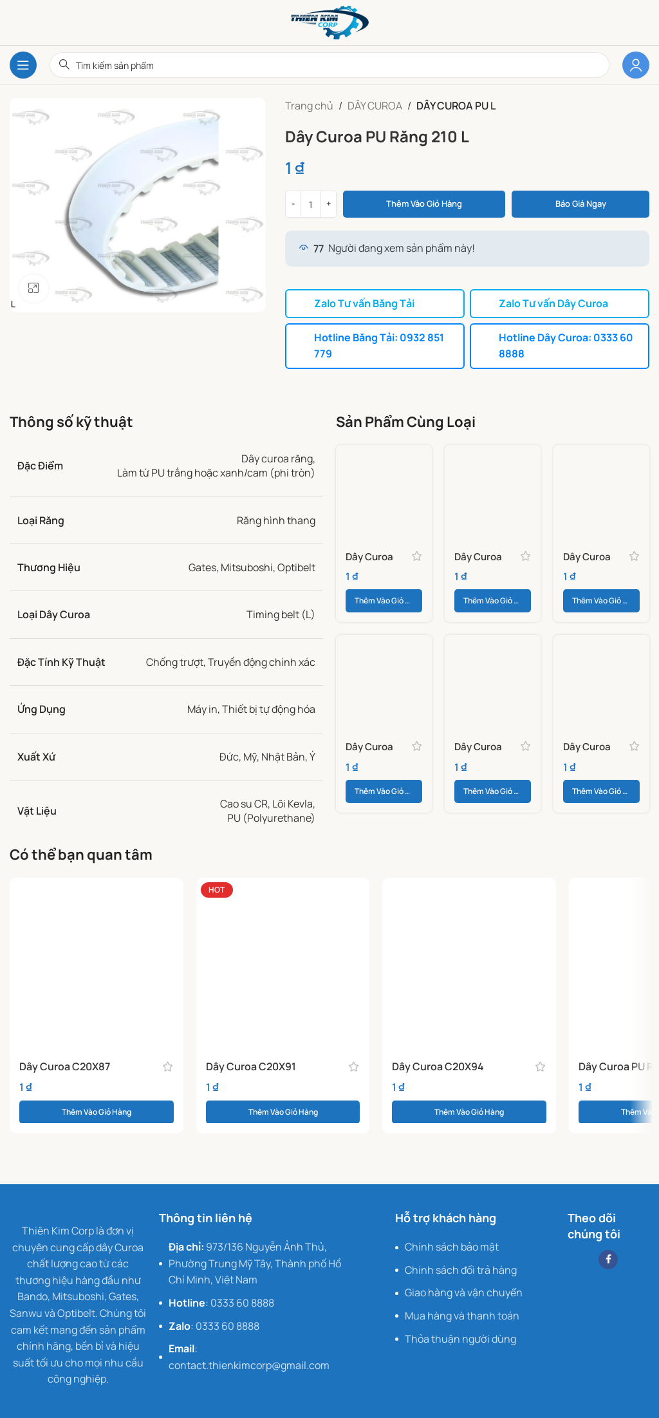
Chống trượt (174, 660)
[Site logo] (330, 21)
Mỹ (250, 755)
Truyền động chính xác (261, 660)
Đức (229, 755)
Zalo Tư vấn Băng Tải (355, 303)
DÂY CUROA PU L (456, 106)
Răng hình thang (276, 518)
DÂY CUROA (375, 106)
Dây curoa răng (277, 456)
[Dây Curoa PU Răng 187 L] (601, 491)
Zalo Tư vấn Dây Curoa (545, 303)
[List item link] (254, 1262)
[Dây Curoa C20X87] (96, 963)
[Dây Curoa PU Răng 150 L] (384, 491)
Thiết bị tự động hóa (268, 708)
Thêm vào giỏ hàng (424, 203)
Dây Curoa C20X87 (64, 1064)
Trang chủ (309, 106)
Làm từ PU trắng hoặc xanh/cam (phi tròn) (216, 471)
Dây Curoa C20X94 (438, 1064)
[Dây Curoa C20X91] (283, 963)
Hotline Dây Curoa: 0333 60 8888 (557, 344)
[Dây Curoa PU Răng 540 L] (601, 682)
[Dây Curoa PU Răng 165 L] (493, 491)
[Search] (329, 65)
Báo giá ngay (580, 203)
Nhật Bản (283, 755)
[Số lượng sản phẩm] (310, 204)
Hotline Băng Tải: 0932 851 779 (370, 344)
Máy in (202, 708)
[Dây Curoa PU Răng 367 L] (384, 682)
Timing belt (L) (280, 613)
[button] (384, 599)
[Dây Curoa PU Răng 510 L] (493, 682)
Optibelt (296, 565)
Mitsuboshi (247, 565)
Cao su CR (244, 802)
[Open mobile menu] (23, 65)
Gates (202, 565)
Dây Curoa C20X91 (251, 1064)
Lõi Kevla (292, 802)
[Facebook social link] (608, 1257)
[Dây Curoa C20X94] (469, 963)
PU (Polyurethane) (271, 816)
